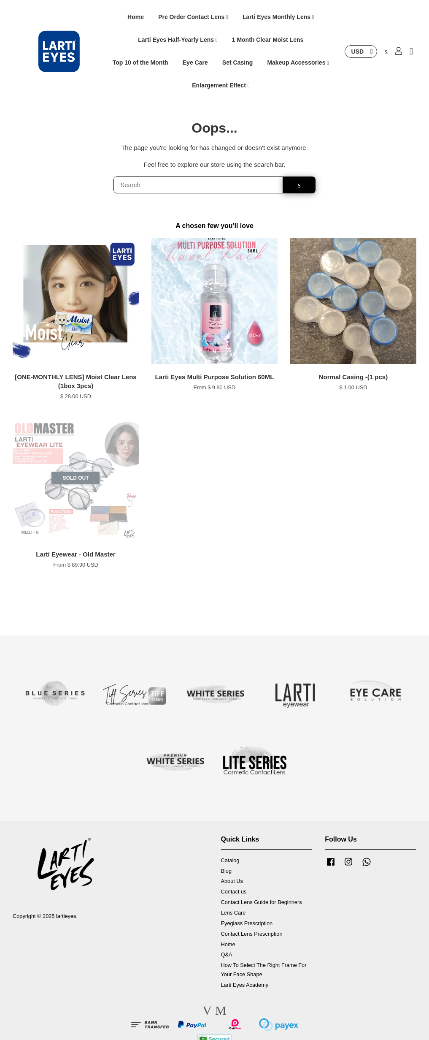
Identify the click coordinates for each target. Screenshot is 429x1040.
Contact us (234, 892)
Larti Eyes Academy (245, 985)
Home (135, 17)
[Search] (198, 185)
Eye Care (195, 63)
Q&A (226, 955)
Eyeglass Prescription (247, 924)
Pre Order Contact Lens (193, 17)
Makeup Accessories (298, 63)
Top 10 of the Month (140, 63)
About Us (232, 882)
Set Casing (237, 63)
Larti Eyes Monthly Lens (278, 17)
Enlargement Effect (220, 85)
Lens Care (233, 913)
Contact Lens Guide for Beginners (261, 903)
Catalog (230, 861)
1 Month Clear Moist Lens (268, 40)
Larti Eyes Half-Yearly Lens (177, 40)
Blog (226, 871)
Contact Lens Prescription (252, 934)
